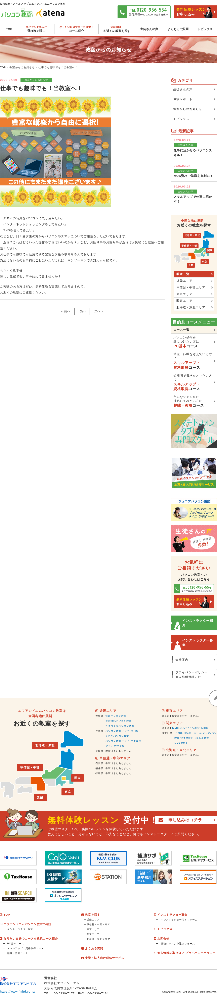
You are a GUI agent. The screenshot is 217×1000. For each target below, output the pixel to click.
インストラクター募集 (197, 642)
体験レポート (182, 99)
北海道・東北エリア (190, 307)
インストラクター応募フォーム (179, 919)
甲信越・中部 (189, 245)
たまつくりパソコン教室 (119, 726)
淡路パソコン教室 (115, 716)
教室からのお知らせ (22, 67)
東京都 (166, 716)
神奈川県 (167, 733)
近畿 (190, 265)
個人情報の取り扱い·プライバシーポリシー (186, 953)
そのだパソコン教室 (117, 736)
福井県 (99, 768)
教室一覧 (182, 274)
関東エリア (184, 300)
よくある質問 (94, 948)
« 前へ (66, 311)
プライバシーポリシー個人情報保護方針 (191, 675)
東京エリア (184, 294)
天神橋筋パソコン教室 (118, 721)
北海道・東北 (192, 235)
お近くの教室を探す (117, 29)
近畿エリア (184, 280)
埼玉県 (166, 728)
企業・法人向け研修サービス (104, 958)
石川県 (99, 763)
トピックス (205, 29)
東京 (204, 262)
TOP (9, 29)
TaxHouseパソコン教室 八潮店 (190, 728)
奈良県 (99, 751)
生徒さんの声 (149, 29)
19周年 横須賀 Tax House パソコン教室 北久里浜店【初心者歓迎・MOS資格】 (195, 738)
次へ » (99, 311)
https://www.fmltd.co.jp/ (18, 991)
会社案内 (181, 659)
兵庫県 (99, 731)
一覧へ (82, 311)
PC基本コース (15, 943)
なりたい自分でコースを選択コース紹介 (31, 938)
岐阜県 (99, 773)
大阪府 (99, 716)
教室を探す (92, 914)
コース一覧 (181, 329)
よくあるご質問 (177, 29)
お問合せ (163, 938)
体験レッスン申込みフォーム (178, 943)
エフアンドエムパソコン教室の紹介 (28, 924)
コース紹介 (76, 29)
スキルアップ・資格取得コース (25, 948)
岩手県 (166, 755)
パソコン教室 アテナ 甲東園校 (123, 741)
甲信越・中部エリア (190, 287)
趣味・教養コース (17, 953)
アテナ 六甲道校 (115, 746)
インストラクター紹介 (197, 623)
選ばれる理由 (36, 29)
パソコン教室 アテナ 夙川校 (122, 731)
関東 (210, 250)
